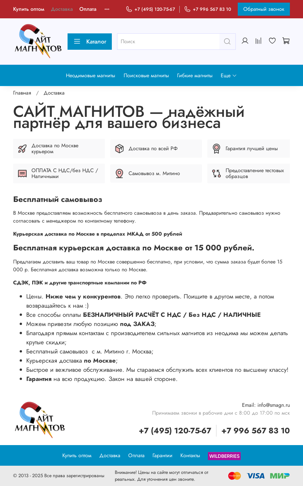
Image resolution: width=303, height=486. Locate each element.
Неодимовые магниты (90, 75)
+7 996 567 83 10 (207, 9)
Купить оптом (28, 9)
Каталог (89, 41)
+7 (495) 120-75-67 (150, 9)
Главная (22, 93)
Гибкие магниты (194, 75)
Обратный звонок (263, 9)
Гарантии (162, 455)
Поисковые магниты (146, 75)
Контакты (190, 455)
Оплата (87, 9)
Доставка (62, 9)
